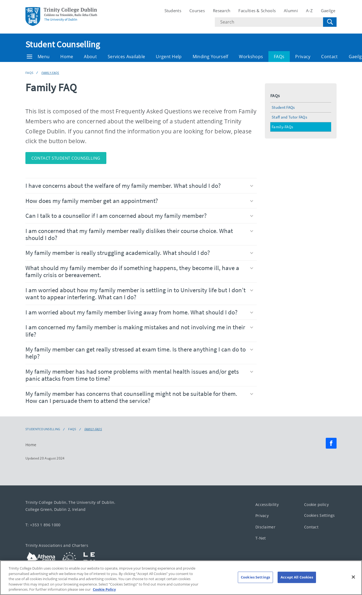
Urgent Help (169, 57)
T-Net (260, 538)
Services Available (126, 57)
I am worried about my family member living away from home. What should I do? (139, 312)
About (90, 57)
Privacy (302, 57)
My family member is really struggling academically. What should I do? (139, 253)
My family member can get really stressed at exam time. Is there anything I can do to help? (139, 352)
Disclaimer (265, 526)
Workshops (251, 57)
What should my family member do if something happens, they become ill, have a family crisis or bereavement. (139, 271)
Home (66, 57)
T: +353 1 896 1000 (42, 524)
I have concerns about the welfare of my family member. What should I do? (139, 185)
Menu (38, 57)
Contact (329, 57)
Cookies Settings (319, 515)
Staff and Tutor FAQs (289, 117)
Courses (197, 10)
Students (172, 10)
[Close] (353, 580)
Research (221, 10)
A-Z (309, 10)
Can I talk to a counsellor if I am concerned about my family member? (139, 215)
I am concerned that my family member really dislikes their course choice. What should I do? (139, 234)
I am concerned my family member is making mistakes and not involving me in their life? (139, 330)
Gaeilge (328, 10)
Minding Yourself (210, 57)
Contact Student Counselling (65, 158)
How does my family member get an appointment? (139, 201)
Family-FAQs (50, 73)
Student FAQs (283, 107)
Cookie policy (316, 504)
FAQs (279, 57)
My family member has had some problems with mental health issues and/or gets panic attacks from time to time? (139, 374)
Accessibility (267, 504)
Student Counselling (62, 44)
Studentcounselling (42, 429)
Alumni (291, 10)
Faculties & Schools (257, 10)
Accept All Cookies (297, 580)
